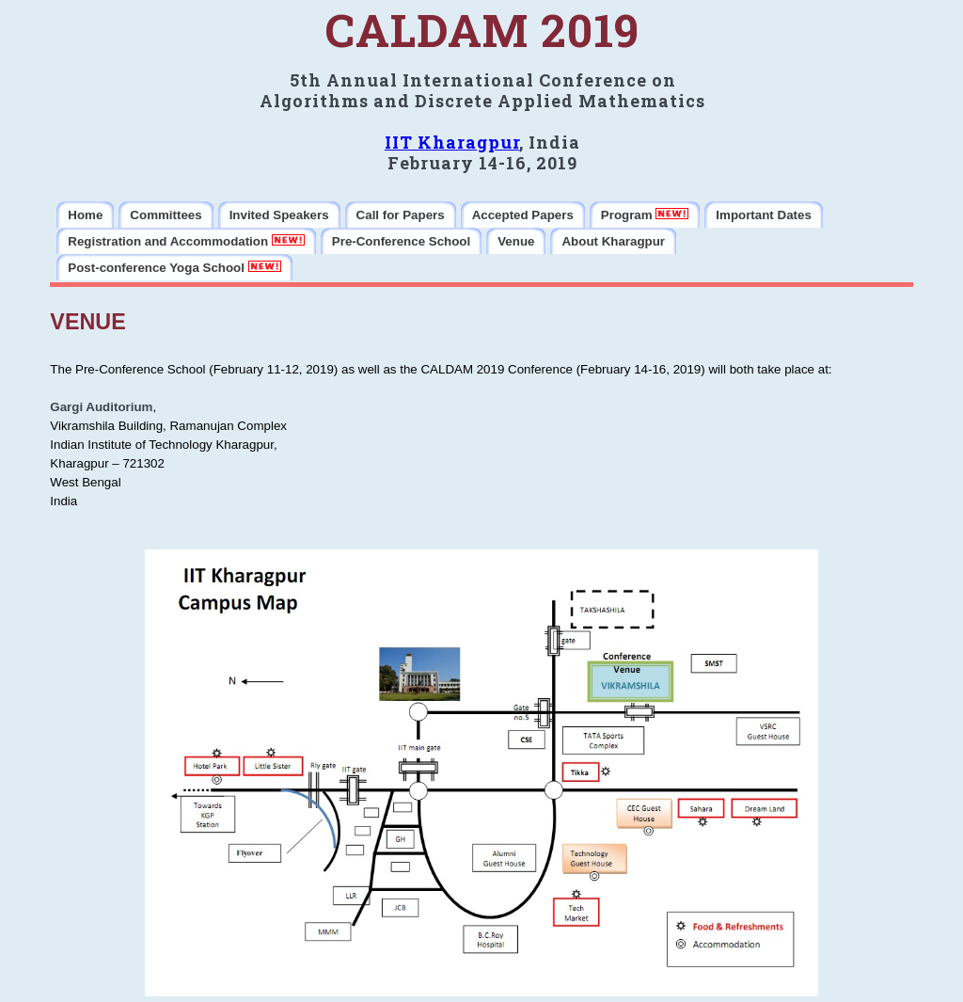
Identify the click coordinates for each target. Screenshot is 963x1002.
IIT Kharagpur (452, 142)
